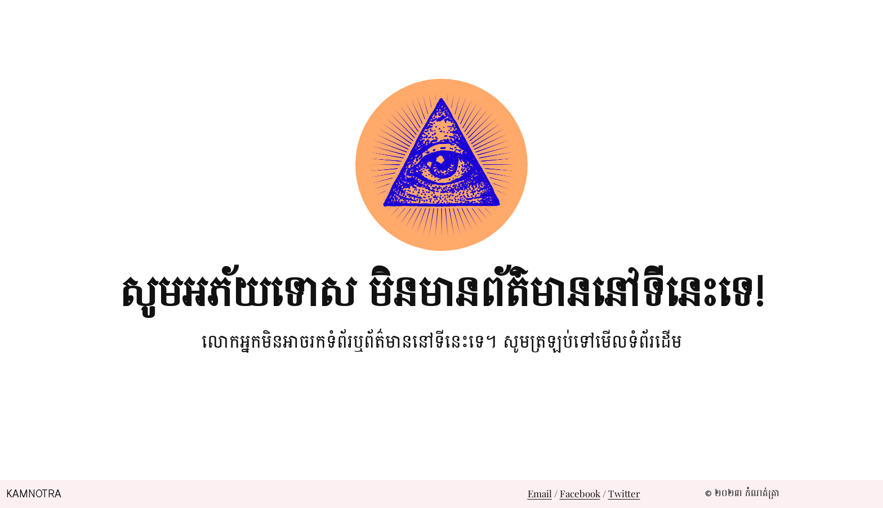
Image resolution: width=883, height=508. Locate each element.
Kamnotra (33, 494)
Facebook (580, 493)
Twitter (624, 493)
